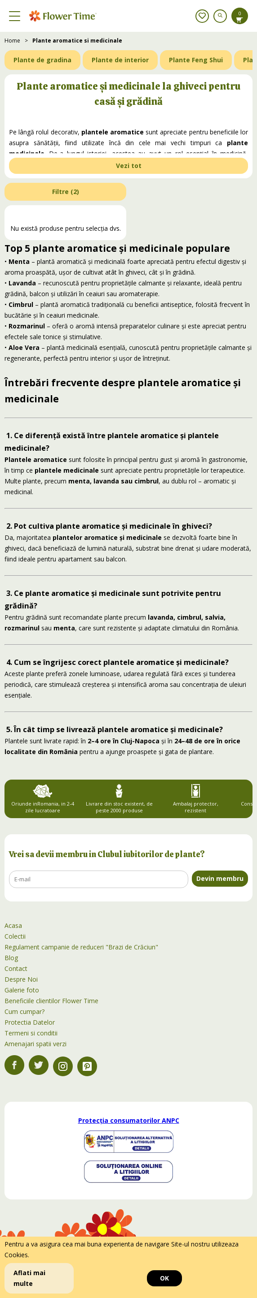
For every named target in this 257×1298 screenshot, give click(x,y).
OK (164, 1278)
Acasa (13, 925)
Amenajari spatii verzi (35, 1043)
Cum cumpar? (24, 1011)
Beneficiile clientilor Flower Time (51, 1000)
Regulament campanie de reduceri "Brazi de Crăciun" (81, 947)
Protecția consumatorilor (128, 1120)
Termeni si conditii (31, 1033)
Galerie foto (21, 990)
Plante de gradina (42, 60)
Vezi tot (129, 165)
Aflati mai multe (29, 1278)
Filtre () (65, 191)
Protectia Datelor (29, 1022)
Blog (11, 957)
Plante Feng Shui (196, 60)
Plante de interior (120, 60)
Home (12, 40)
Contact (15, 968)
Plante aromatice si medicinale (77, 40)
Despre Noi (21, 979)
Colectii (15, 936)
